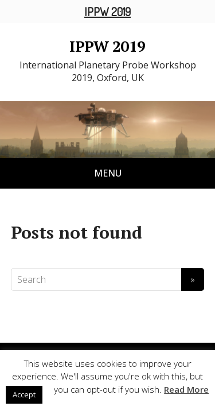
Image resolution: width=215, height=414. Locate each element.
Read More (186, 389)
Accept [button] (24, 394)
